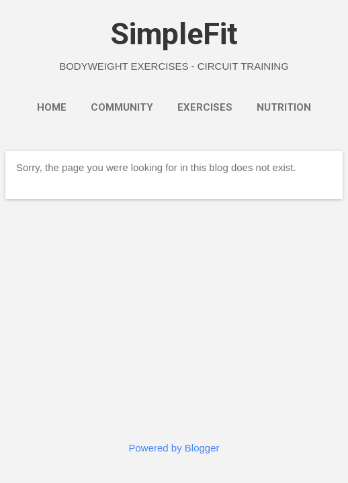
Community (122, 107)
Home (52, 107)
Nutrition (284, 107)
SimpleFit (174, 34)
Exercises (204, 107)
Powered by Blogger (173, 447)
